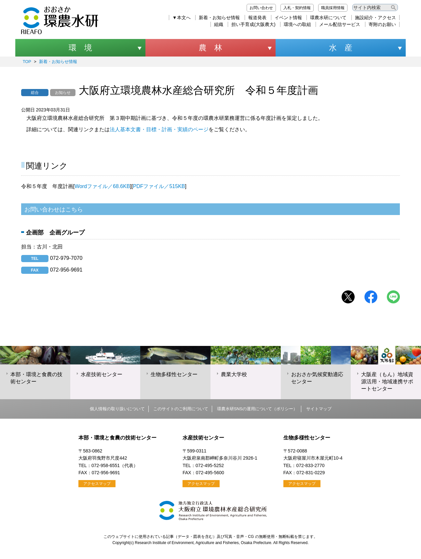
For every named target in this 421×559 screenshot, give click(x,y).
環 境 (80, 47)
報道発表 (257, 17)
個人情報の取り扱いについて (117, 408)
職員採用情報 (333, 8)
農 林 (210, 47)
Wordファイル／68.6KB (102, 186)
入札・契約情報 (297, 8)
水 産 (340, 47)
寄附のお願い (382, 24)
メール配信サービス (339, 24)
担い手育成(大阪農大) (253, 24)
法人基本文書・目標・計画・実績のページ (159, 129)
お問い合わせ (261, 8)
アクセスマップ (97, 483)
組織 (218, 24)
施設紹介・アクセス (375, 17)
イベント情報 (288, 17)
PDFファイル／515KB (159, 186)
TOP (27, 61)
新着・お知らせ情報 (219, 17)
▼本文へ (181, 17)
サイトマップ (319, 408)
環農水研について (328, 17)
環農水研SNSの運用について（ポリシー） (257, 408)
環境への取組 (297, 24)
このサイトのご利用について (180, 408)
